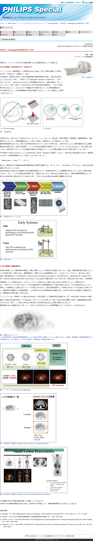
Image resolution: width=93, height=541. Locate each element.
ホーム (2, 23)
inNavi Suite (12, 23)
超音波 (29, 32)
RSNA (55, 34)
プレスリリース (18, 34)
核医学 (68, 32)
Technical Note (53, 23)
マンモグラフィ (44, 32)
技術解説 (29, 34)
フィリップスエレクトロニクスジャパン (32, 23)
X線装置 (56, 32)
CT (1, 32)
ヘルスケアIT (83, 32)
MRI (15, 32)
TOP (2, 27)
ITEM (41, 34)
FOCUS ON (4, 34)
